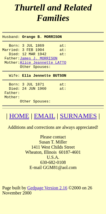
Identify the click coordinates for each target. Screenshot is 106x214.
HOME (19, 126)
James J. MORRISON (38, 62)
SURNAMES (78, 126)
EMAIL (44, 126)
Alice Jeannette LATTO (43, 67)
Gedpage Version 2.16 (47, 198)
